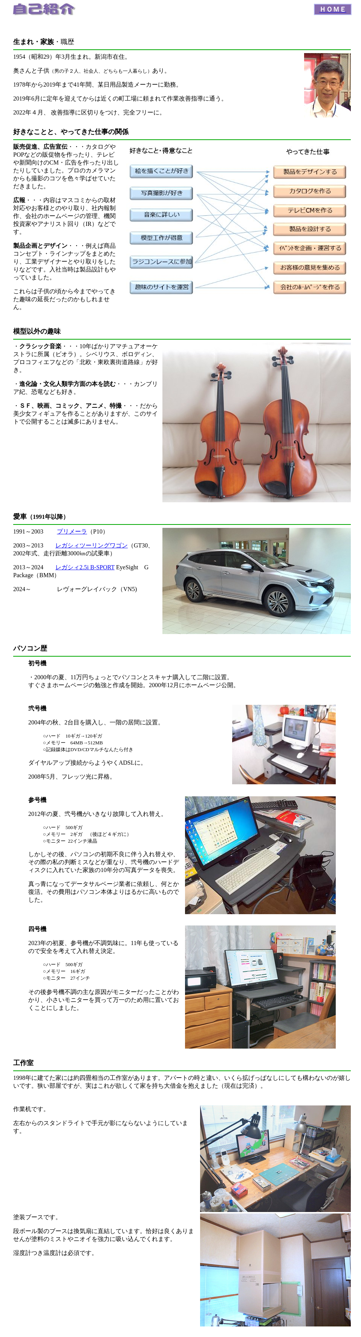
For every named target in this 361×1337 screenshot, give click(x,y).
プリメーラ (72, 531)
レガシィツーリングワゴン (91, 545)
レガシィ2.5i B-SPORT (85, 567)
